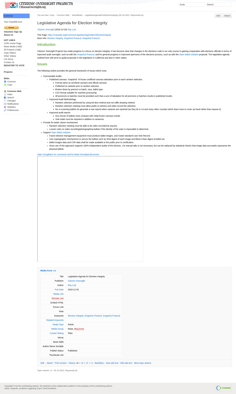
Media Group (58, 329)
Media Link (59, 294)
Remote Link (58, 298)
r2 (87, 363)
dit (43, 363)
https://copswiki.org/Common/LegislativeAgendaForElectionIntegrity (80, 35)
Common (9, 16)
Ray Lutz (72, 29)
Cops (52, 15)
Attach (227, 15)
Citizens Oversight (46, 29)
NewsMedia (78, 15)
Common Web (63, 15)
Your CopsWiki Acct (14, 22)
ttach (50, 363)
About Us (9, 35)
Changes (10, 100)
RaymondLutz (137, 15)
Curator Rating (57, 333)
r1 (92, 363)
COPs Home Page (13, 43)
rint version (61, 363)
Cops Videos (10, 53)
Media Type (58, 324)
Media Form (47, 270)
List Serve (9, 59)
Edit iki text (127, 363)
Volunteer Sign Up (14, 32)
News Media (10, 46)
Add (20, 46)
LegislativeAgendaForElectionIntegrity (102, 15)
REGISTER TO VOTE (15, 65)
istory (72, 363)
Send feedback (49, 388)
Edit (218, 15)
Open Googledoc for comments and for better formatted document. (69, 154)
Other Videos (11, 56)
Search (10, 97)
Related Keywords (55, 320)
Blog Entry (80, 329)
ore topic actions (143, 363)
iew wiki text (112, 363)
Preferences (12, 110)
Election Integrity (55, 38)
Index (9, 94)
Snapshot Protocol (73, 38)
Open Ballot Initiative (192, 54)
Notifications (12, 104)
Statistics (10, 107)
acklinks (99, 363)
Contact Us (10, 62)
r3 (83, 363)
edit (55, 271)
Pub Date (59, 289)
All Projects (10, 49)
